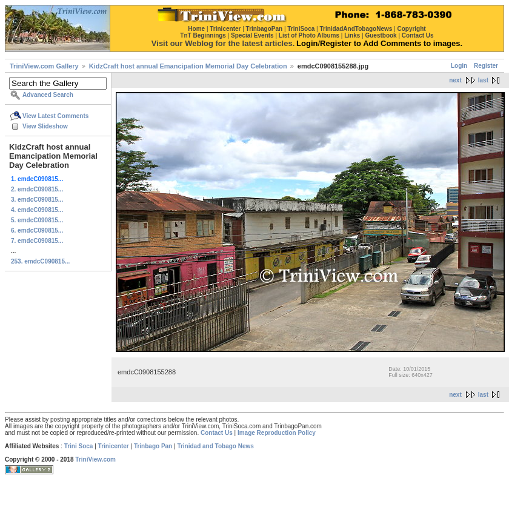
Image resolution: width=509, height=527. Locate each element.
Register (486, 65)
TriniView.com (95, 459)
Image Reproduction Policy (277, 432)
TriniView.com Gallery (44, 66)
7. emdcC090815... (37, 240)
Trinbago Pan (153, 446)
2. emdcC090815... (37, 189)
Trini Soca (78, 446)
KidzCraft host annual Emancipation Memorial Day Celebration (188, 66)
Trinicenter (113, 446)
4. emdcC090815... (37, 210)
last (483, 80)
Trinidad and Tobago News (215, 446)
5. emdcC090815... (37, 220)
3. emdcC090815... (37, 199)
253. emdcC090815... (40, 261)
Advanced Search (47, 94)
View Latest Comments (55, 116)
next (455, 80)
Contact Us (217, 432)
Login (459, 65)
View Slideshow (45, 126)
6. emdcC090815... (37, 230)
